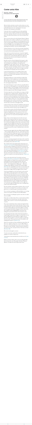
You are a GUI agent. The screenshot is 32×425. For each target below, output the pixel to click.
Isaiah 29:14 (10, 158)
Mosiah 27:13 (17, 220)
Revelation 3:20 (7, 228)
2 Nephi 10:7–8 (7, 145)
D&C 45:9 (6, 166)
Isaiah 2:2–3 (8, 149)
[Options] (30, 4)
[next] (24, 424)
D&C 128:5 (17, 141)
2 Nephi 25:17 (16, 158)
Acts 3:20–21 (21, 151)
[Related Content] (28, 4)
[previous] (8, 424)
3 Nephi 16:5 (12, 145)
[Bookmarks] (26, 4)
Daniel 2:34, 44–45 (21, 150)
